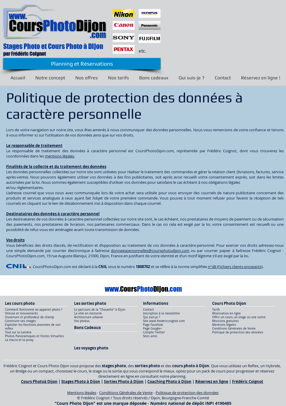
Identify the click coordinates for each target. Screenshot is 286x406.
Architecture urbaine (88, 317)
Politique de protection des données (237, 332)
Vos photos (82, 321)
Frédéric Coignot (247, 381)
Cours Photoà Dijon (39, 381)
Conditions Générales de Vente (234, 328)
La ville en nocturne (88, 313)
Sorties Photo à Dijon (124, 381)
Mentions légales (224, 325)
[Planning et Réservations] (82, 63)
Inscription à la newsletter (161, 313)
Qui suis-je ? (151, 317)
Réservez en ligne (211, 381)
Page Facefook (153, 325)
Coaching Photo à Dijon (169, 381)
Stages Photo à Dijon (80, 381)
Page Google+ (152, 328)
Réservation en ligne (226, 313)
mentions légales (59, 156)
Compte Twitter (154, 332)
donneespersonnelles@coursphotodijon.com (150, 250)
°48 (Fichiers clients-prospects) (236, 266)
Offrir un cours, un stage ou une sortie (239, 317)
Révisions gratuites (225, 321)
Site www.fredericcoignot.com (164, 321)
